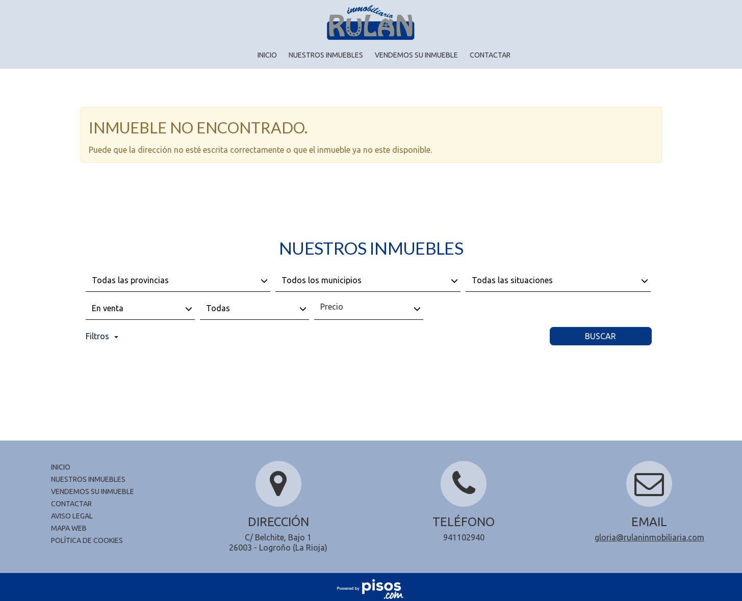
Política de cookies (87, 540)
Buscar (600, 336)
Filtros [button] (102, 336)
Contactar (490, 55)
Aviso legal (72, 516)
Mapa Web (69, 528)
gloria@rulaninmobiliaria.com (649, 537)
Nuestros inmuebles (326, 55)
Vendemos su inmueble (416, 55)
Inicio (267, 55)
